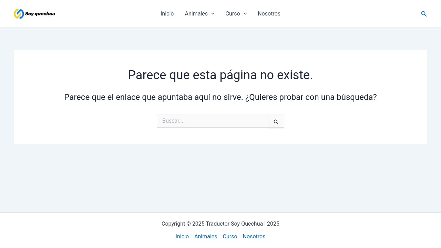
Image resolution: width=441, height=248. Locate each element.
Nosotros (269, 13)
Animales (199, 14)
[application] (211, 14)
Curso (236, 14)
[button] (424, 14)
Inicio (167, 13)
